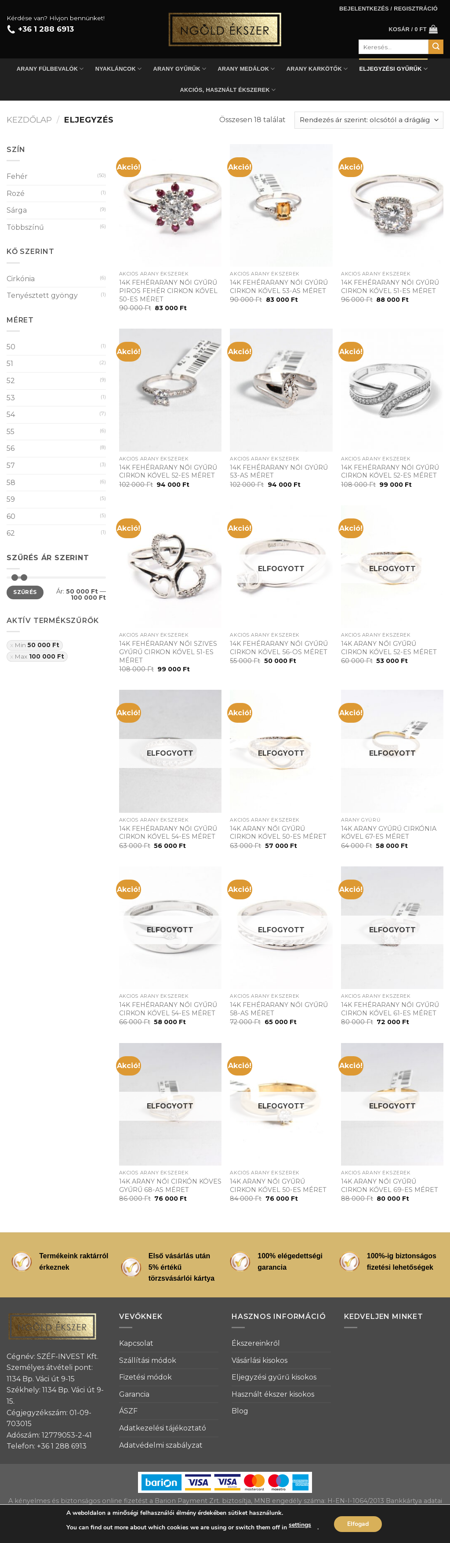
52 (11, 381)
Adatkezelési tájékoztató (162, 1428)
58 (11, 482)
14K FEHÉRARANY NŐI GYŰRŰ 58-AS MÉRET (279, 1009)
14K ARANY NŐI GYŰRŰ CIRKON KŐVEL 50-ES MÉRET (278, 833)
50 (11, 347)
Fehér (17, 176)
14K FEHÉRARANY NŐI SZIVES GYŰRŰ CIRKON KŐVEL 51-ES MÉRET (168, 652)
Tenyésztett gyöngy (42, 295)
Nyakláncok (118, 69)
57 (11, 465)
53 (11, 398)
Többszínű (25, 227)
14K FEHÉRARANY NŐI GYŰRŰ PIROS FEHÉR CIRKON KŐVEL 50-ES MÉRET (168, 291)
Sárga (17, 210)
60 (11, 516)
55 (11, 431)
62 (11, 533)
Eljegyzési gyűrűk (393, 69)
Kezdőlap (29, 120)
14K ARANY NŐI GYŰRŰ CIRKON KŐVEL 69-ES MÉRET (389, 1185)
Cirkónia (21, 279)
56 (11, 448)
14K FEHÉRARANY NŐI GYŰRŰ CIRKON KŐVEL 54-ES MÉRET (168, 833)
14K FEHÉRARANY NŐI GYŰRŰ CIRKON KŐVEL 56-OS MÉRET (279, 648)
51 (10, 363)
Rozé (16, 193)
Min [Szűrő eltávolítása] (37, 644)
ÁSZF (128, 1411)
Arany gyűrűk (180, 69)
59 (11, 499)
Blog (240, 1411)
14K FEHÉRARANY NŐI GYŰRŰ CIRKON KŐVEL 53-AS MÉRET (279, 287)
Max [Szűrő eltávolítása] (39, 656)
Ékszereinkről (256, 1343)
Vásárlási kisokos (259, 1360)
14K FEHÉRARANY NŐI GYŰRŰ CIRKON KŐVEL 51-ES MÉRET (390, 287)
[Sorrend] (368, 120)
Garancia (134, 1394)
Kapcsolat (136, 1343)
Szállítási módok (147, 1360)
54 (11, 414)
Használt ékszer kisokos (273, 1394)
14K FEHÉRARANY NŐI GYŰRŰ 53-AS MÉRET (279, 472)
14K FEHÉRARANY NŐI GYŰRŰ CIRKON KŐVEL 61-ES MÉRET (390, 1009)
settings (300, 1525)
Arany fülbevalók (50, 69)
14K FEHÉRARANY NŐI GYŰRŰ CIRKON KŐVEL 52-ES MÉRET (168, 472)
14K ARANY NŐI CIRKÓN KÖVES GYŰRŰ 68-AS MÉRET (170, 1185)
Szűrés (24, 592)
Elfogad (358, 1524)
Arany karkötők (317, 69)
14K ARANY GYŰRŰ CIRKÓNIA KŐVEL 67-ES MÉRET (388, 833)
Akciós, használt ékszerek (228, 90)
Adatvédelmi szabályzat (161, 1445)
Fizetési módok (145, 1377)
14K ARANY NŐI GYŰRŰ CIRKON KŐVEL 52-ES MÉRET (389, 648)
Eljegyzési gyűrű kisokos (274, 1377)
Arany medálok (246, 69)
